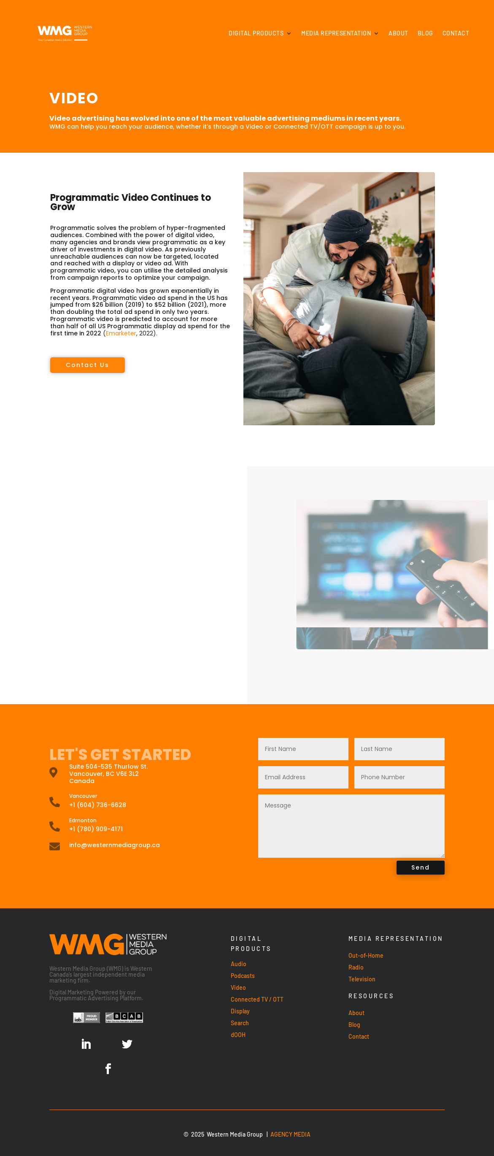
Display (240, 1011)
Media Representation (336, 33)
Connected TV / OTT (257, 999)
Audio (238, 963)
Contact (456, 33)
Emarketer (27, 333)
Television (361, 979)
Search (240, 1022)
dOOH (238, 1034)
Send (420, 867)
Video (238, 987)
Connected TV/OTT (303, 126)
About (398, 33)
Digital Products (256, 33)
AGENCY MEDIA (290, 1134)
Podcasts (243, 975)
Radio (356, 967)
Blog (425, 33)
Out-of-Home (365, 955)
